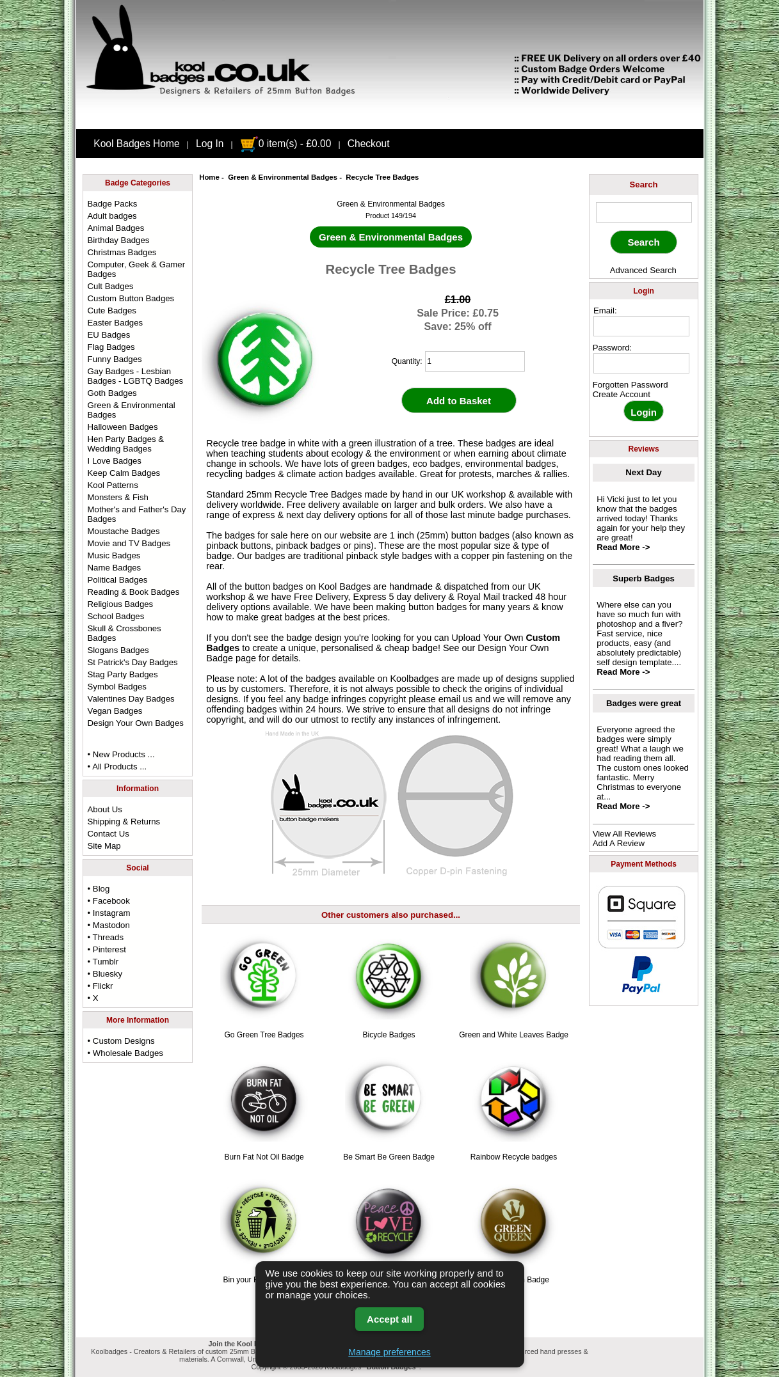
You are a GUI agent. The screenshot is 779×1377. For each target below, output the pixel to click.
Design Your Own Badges (136, 723)
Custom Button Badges (131, 298)
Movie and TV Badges (129, 543)
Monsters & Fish (118, 497)
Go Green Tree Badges (264, 1034)
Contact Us (108, 833)
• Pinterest (107, 949)
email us (455, 699)
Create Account (621, 394)
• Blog (99, 888)
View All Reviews (624, 833)
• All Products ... (117, 766)
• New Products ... (121, 754)
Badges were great (643, 703)
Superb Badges (644, 578)
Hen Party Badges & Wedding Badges (126, 443)
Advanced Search (643, 270)
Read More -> (623, 547)
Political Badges (118, 580)
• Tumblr (103, 961)
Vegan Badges (115, 711)
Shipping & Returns (124, 821)
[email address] (641, 326)
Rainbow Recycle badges (513, 1157)
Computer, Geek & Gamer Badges (136, 269)
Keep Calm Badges (124, 473)
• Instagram (109, 913)
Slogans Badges (118, 650)
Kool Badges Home (136, 143)
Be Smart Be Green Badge (389, 1157)
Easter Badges (115, 322)
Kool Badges (345, 586)
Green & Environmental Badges (282, 177)
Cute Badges (112, 310)
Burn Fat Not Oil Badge (264, 1157)
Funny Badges (115, 359)
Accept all (389, 1319)
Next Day (643, 472)
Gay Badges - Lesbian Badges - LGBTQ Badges (136, 376)
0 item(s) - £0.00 (286, 143)
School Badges (116, 616)
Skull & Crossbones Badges (124, 633)
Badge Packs (113, 204)
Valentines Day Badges (131, 699)
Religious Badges (121, 604)
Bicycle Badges (389, 1034)
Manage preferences (389, 1352)
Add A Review (619, 843)
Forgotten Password (630, 384)
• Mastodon (109, 925)
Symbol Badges (117, 686)
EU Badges (109, 335)
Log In (209, 143)
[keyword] (644, 212)
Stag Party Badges (123, 674)
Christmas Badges (122, 252)
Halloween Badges (123, 427)
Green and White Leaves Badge (513, 1034)
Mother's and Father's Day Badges (137, 514)
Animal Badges (116, 228)
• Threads (106, 937)
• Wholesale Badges (125, 1053)
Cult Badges (111, 286)
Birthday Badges (119, 240)
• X (93, 998)
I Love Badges (114, 461)
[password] (641, 363)
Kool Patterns (113, 485)
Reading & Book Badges (134, 592)
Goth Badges (112, 393)
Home (209, 177)
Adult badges (112, 216)
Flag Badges (111, 347)
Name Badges (114, 567)
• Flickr (100, 986)
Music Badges (114, 555)
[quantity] (475, 361)
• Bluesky (105, 974)
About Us (105, 809)
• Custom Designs (121, 1041)
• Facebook (109, 901)
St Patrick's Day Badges (133, 662)
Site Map (104, 846)
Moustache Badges (124, 531)
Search (644, 184)
